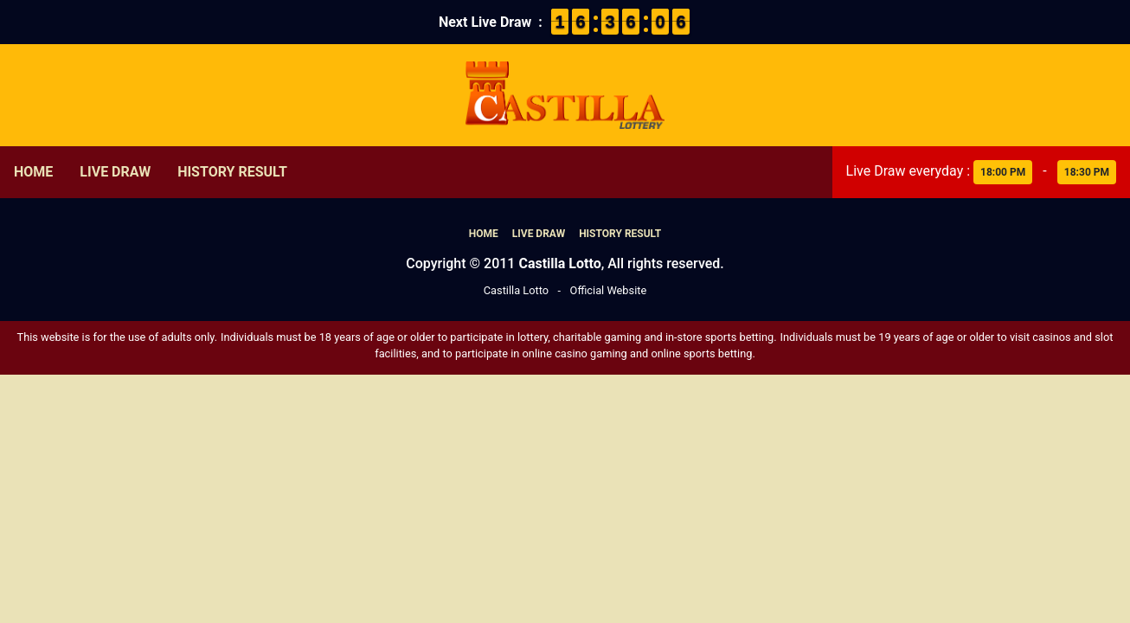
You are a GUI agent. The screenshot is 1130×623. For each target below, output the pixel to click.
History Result (232, 172)
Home (33, 172)
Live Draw (115, 172)
